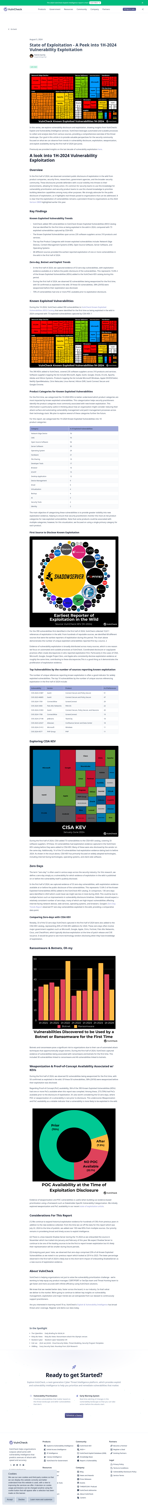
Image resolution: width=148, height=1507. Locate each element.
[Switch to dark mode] (138, 9)
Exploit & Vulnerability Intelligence (92, 1304)
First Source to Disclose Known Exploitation (54, 532)
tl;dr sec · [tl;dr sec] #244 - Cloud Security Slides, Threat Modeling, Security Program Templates (67, 1343)
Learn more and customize (41, 1500)
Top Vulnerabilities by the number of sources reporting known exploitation (72, 669)
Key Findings (38, 211)
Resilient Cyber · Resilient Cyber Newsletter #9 (49, 1340)
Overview (36, 170)
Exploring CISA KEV (42, 741)
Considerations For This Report (50, 1215)
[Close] (142, 3)
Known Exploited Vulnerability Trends (51, 218)
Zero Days (36, 866)
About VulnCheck (41, 1271)
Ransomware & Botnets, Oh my (50, 948)
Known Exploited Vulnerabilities (51, 301)
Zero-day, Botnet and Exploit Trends (50, 262)
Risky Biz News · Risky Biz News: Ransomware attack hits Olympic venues (59, 1336)
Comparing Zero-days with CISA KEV (50, 917)
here (100, 149)
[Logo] (13, 9)
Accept (10, 1500)
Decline (21, 1500)
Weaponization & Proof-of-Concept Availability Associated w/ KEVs (71, 1068)
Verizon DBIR (35, 202)
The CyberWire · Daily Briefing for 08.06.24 (47, 1333)
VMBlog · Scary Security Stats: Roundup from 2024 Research (54, 1346)
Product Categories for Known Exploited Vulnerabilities (61, 391)
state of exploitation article (92, 1206)
